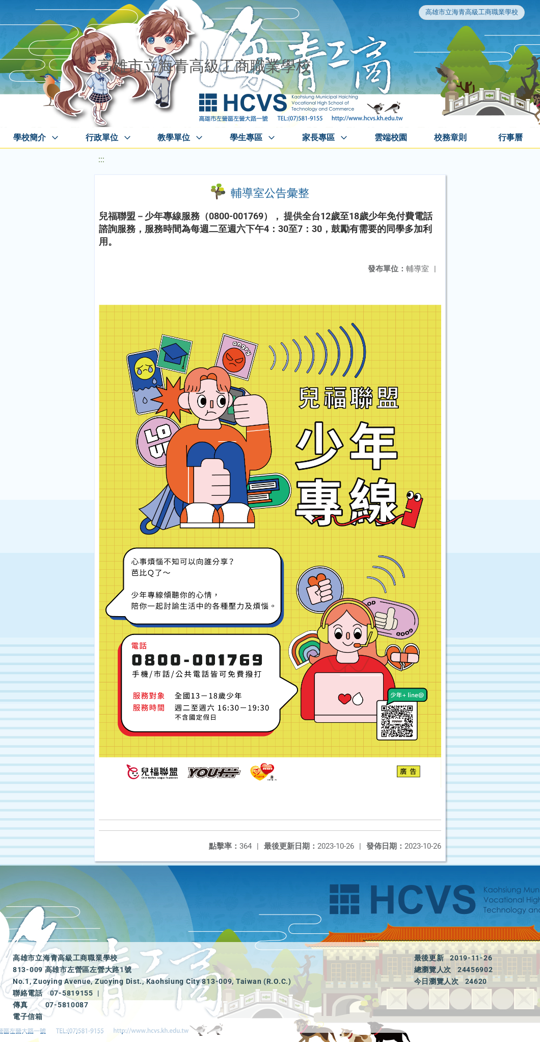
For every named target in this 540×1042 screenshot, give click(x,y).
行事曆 (510, 137)
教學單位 (173, 137)
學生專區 (246, 137)
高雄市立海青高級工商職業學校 (471, 12)
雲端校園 (390, 137)
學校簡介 (29, 137)
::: (101, 159)
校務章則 (450, 137)
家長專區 (318, 137)
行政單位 (102, 137)
